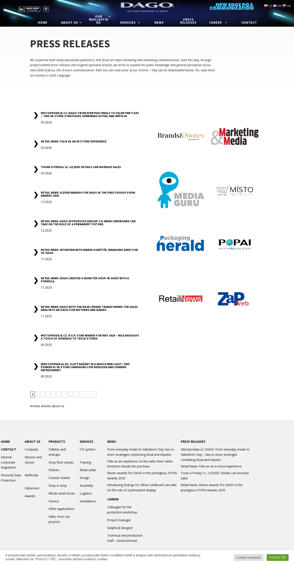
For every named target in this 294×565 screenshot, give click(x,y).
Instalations (88, 501)
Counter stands (59, 478)
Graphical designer (120, 528)
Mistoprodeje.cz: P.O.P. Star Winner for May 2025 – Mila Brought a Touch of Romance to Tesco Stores (90, 336)
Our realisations (98, 19)
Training (85, 462)
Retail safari (88, 470)
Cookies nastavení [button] (248, 557)
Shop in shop (58, 485)
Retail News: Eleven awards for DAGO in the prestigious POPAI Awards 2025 (88, 194)
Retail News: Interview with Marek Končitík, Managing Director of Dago (89, 251)
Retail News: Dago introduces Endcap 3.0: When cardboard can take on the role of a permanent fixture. (88, 222)
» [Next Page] (76, 394)
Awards (30, 496)
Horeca (54, 501)
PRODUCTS (57, 441)
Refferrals (31, 475)
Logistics (86, 493)
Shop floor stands (61, 462)
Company (31, 449)
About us (69, 22)
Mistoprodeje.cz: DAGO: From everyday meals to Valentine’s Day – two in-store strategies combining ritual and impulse (90, 114)
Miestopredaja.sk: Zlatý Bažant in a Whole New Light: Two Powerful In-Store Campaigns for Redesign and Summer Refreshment (85, 367)
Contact (249, 22)
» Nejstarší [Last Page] (87, 394)
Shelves (54, 470)
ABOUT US (32, 441)
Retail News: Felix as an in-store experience (74, 141)
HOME (5, 441)
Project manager (119, 520)
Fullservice (32, 488)
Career (215, 22)
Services (128, 22)
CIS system (87, 449)
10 (65, 394)
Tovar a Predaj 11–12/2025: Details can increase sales (81, 167)
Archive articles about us (47, 406)
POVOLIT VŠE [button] (277, 557)
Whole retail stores (62, 493)
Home (42, 22)
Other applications (61, 509)
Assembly (86, 485)
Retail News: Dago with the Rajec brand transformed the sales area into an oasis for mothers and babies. (89, 308)
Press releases (188, 21)
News (159, 22)
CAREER (113, 499)
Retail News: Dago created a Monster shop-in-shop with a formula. (85, 279)
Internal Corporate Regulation (8, 462)
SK (287, 6)
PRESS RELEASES (193, 441)
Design (84, 478)
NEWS (111, 441)
